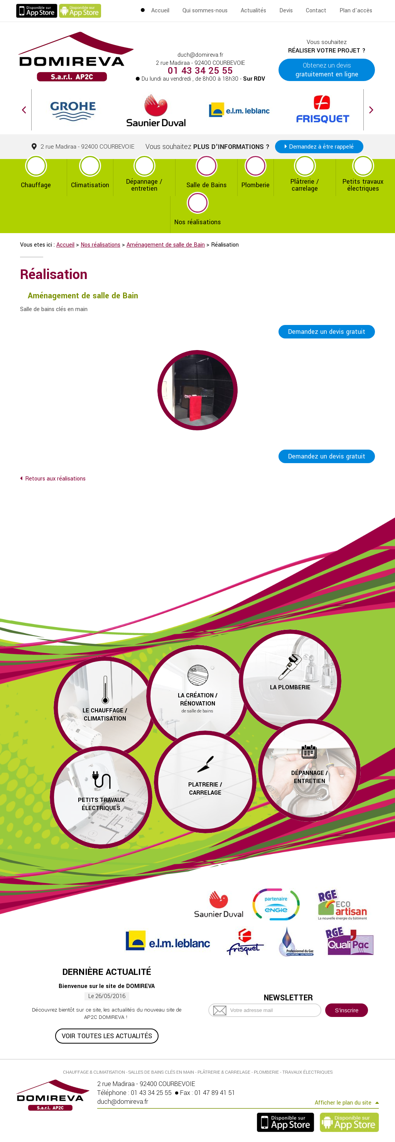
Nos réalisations (197, 222)
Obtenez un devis (326, 70)
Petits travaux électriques (363, 185)
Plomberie (255, 185)
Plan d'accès (355, 11)
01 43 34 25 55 (200, 71)
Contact (316, 11)
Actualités (253, 11)
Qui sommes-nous (205, 11)
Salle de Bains (206, 185)
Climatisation (90, 185)
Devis (286, 11)
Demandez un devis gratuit (326, 331)
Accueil (160, 11)
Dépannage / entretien (144, 185)
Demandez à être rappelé (321, 146)
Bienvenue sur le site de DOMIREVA (107, 987)
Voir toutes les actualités (107, 1036)
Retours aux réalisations (55, 479)
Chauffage (36, 185)
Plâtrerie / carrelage (304, 185)
